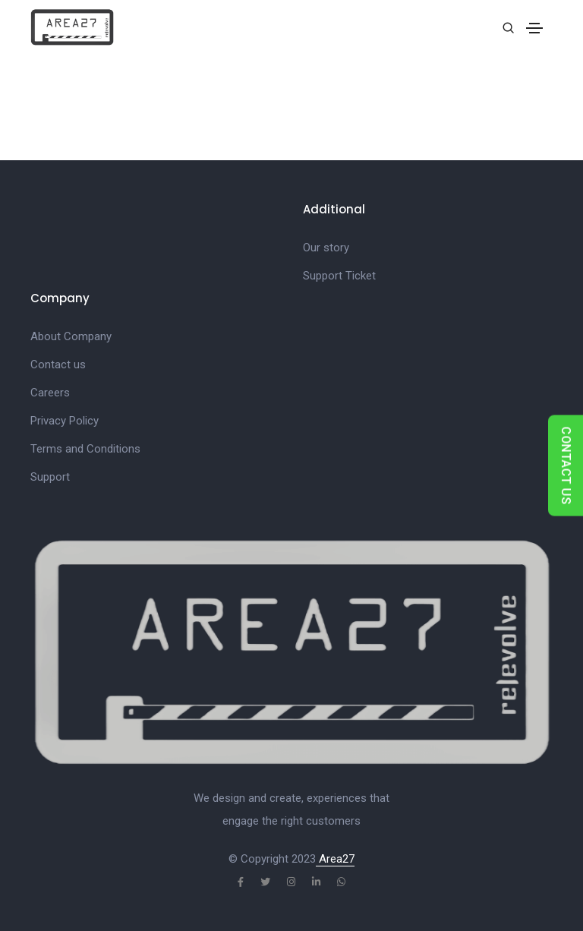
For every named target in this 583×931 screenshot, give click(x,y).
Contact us (58, 364)
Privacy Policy (64, 421)
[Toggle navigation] (534, 28)
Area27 (335, 859)
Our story (326, 247)
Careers (50, 392)
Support (50, 477)
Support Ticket (339, 275)
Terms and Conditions (85, 449)
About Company (71, 336)
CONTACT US (566, 466)
